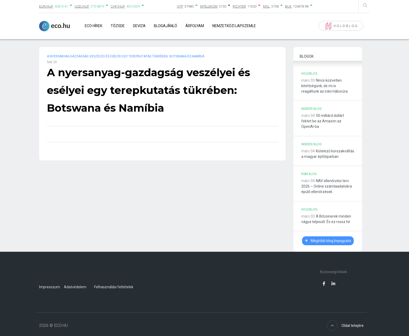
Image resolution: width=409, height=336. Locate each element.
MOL (266, 6)
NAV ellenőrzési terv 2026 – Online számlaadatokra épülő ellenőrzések (326, 186)
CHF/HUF (118, 6)
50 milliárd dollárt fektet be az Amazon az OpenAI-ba (322, 121)
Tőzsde (118, 26)
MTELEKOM (209, 6)
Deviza (139, 26)
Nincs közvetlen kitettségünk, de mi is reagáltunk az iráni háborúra (324, 85)
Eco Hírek (93, 26)
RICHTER (239, 6)
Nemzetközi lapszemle (234, 26)
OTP (180, 6)
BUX (288, 6)
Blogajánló (165, 26)
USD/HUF (82, 6)
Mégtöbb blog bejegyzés (328, 241)
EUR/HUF (46, 6)
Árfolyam (194, 26)
